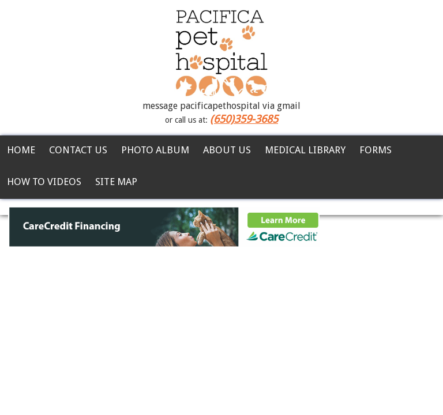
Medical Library (305, 150)
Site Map (116, 181)
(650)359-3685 (244, 119)
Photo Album (155, 150)
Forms (375, 150)
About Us (227, 150)
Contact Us (78, 150)
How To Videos (44, 181)
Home (21, 150)
